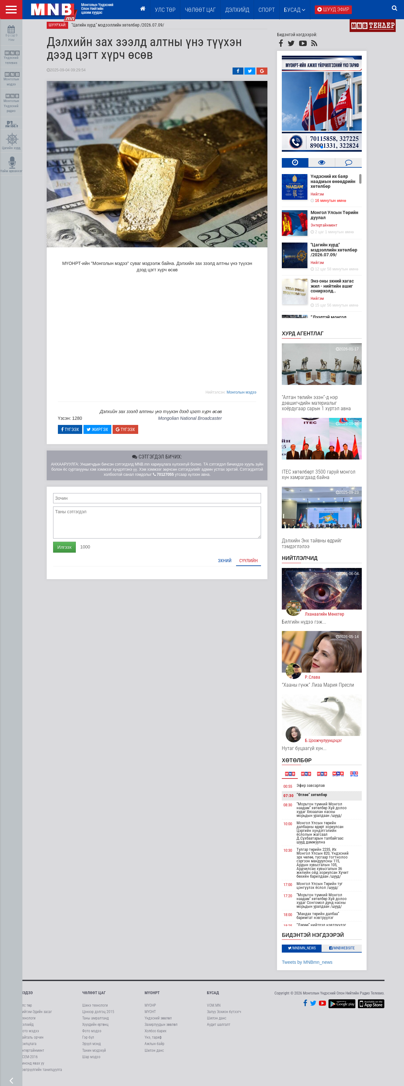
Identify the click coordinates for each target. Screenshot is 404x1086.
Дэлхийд (237, 9)
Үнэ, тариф (153, 1041)
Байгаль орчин (32, 1041)
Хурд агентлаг (309, 337)
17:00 (294, 888)
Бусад (294, 9)
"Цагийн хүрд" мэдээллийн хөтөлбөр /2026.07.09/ (124, 28)
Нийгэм (323, 197)
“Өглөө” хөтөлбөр (318, 798)
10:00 (294, 827)
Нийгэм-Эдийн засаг (36, 1015)
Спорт (266, 9)
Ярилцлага (28, 1047)
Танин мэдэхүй (94, 1054)
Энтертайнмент (330, 229)
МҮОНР (150, 1009)
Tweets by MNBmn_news (314, 966)
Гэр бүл (88, 1041)
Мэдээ (26, 996)
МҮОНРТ (152, 996)
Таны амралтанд (95, 1021)
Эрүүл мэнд (91, 1047)
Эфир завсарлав (317, 789)
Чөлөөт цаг (94, 996)
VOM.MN (213, 1009)
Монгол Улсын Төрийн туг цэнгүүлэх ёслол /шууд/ (326, 889)
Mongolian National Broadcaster (196, 422)
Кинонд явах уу (32, 1067)
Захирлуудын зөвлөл (161, 1028)
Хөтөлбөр (303, 764)
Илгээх (71, 550)
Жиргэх (104, 432)
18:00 (294, 918)
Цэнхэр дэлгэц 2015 (98, 1015)
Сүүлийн (255, 564)
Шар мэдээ (91, 1060)
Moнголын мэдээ (248, 396)
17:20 (294, 899)
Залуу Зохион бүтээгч (224, 1015)
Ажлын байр (154, 1047)
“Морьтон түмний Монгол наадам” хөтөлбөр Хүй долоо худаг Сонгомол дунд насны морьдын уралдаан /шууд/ (328, 904)
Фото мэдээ (29, 1035)
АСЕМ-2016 (29, 1060)
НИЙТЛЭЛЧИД (306, 562)
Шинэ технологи (95, 1009)
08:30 (294, 808)
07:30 (295, 799)
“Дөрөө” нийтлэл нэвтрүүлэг (328, 928)
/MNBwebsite (348, 952)
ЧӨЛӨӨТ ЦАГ (200, 9)
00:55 (294, 789)
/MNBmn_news (308, 952)
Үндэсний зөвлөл (158, 1021)
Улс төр (165, 9)
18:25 (294, 929)
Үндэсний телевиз (12, 58)
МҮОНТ (150, 1015)
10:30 (294, 853)
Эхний (231, 564)
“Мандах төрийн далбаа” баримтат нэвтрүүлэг (324, 919)
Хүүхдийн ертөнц (95, 1028)
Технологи (28, 1021)
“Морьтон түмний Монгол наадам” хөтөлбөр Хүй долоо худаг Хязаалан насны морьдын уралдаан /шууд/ (328, 813)
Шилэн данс (154, 1054)
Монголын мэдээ (12, 79)
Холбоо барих (155, 1035)
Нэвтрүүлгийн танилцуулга (41, 1073)
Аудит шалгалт (218, 1028)
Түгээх (77, 432)
